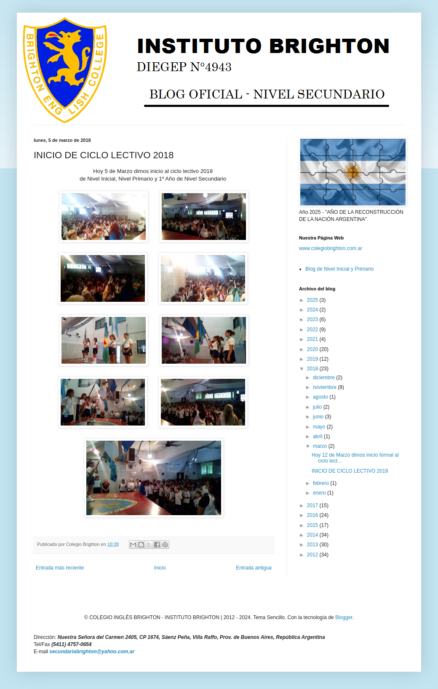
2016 (313, 515)
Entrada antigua (254, 568)
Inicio (160, 568)
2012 (313, 555)
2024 (313, 310)
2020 (313, 349)
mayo (320, 427)
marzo (320, 446)
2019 (313, 359)
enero (320, 493)
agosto (321, 397)
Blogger (344, 617)
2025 (313, 300)
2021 (313, 339)
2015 (313, 525)
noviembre (325, 387)
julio (318, 407)
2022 (313, 330)
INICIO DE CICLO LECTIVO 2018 (350, 471)
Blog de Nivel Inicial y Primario (339, 269)
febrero (321, 483)
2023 (313, 319)
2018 (313, 369)
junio (319, 417)
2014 (313, 535)
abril (318, 436)
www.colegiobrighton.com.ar (330, 248)
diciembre (324, 377)
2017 (313, 505)
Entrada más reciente (60, 568)
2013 (313, 545)
